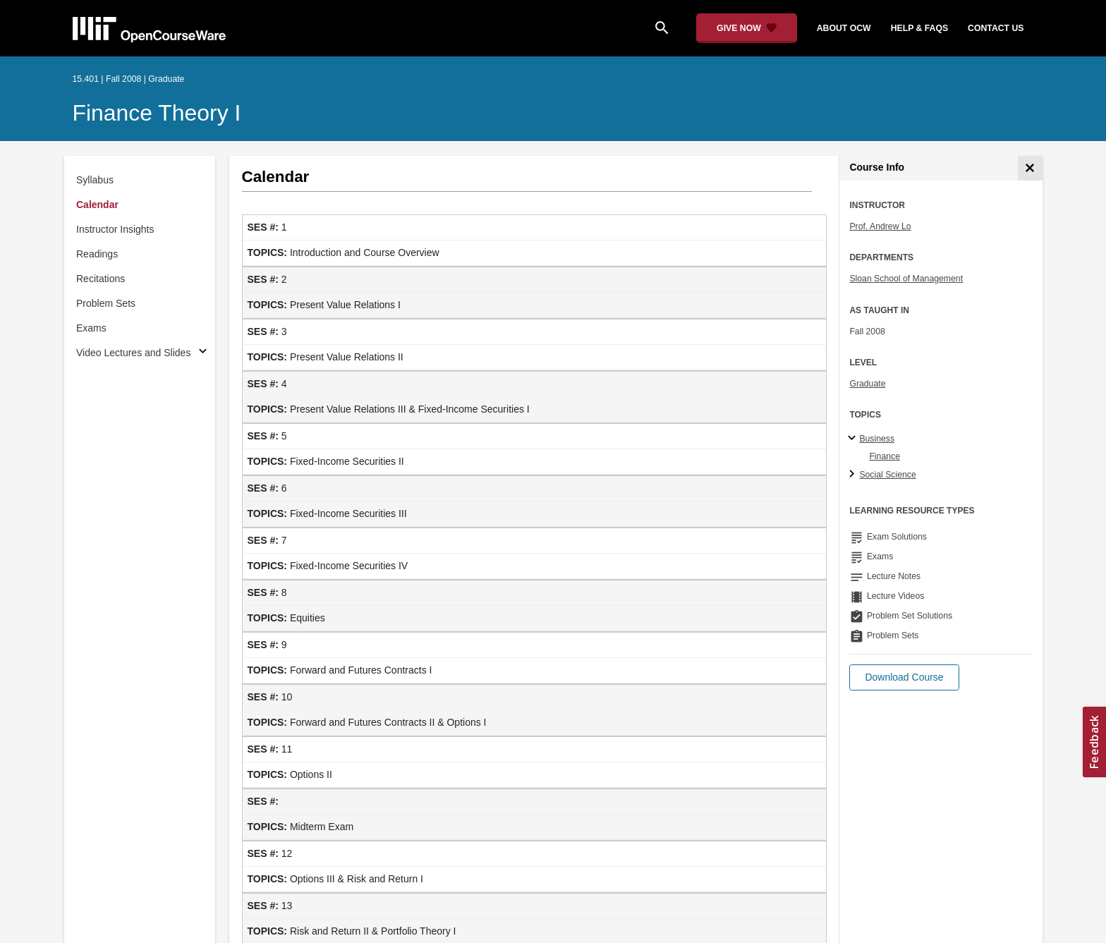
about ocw (844, 28)
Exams (91, 328)
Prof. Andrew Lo (880, 226)
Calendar (97, 204)
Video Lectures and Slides (133, 352)
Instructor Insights (115, 229)
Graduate (867, 384)
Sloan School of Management (906, 279)
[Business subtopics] (853, 439)
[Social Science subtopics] (853, 475)
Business (876, 439)
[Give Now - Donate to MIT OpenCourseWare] (746, 28)
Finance (884, 456)
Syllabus (95, 179)
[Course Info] (1030, 168)
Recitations (100, 278)
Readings (97, 254)
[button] (904, 677)
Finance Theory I (157, 113)
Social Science (887, 475)
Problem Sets (105, 303)
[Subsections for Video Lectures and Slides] (202, 353)
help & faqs (919, 28)
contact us (995, 28)
